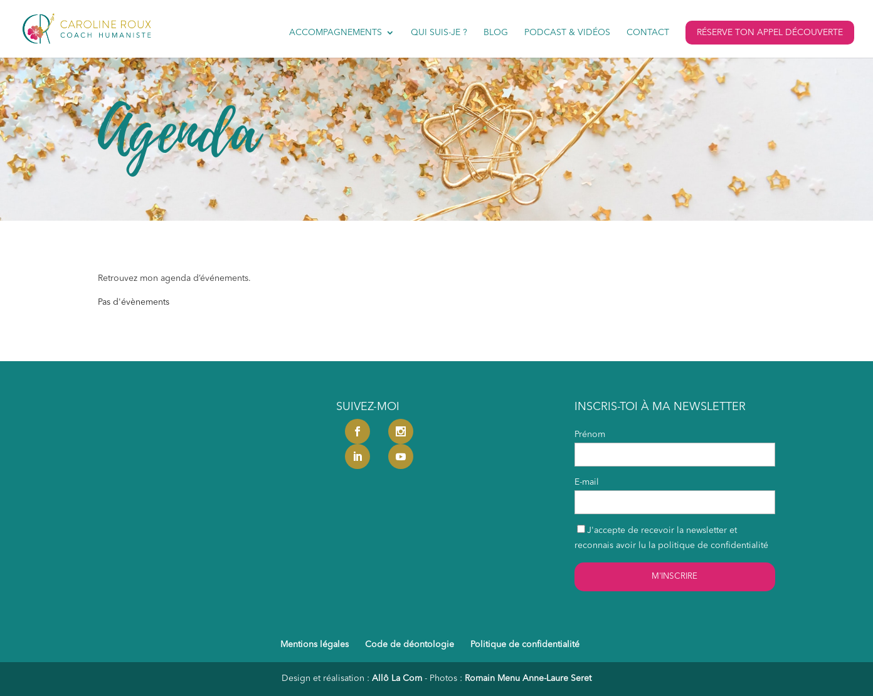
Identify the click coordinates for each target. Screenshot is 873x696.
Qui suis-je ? (439, 32)
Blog (496, 32)
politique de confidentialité (713, 545)
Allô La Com (397, 678)
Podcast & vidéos (567, 32)
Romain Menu (492, 678)
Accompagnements (335, 32)
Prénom (589, 434)
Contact (648, 32)
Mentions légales (314, 644)
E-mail (586, 482)
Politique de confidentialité (524, 644)
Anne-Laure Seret (556, 678)
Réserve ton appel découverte (770, 32)
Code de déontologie (409, 644)
